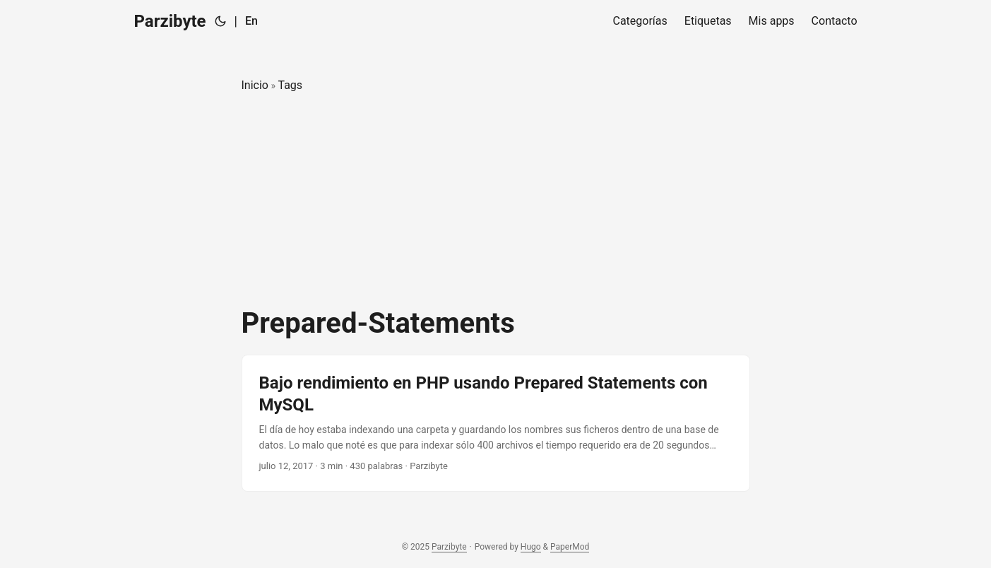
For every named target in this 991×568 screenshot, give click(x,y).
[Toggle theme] (220, 21)
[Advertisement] (496, 201)
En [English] (251, 21)
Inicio (255, 85)
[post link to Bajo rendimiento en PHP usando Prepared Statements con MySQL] (495, 423)
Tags (290, 85)
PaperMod (569, 547)
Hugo (531, 547)
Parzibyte (170, 21)
